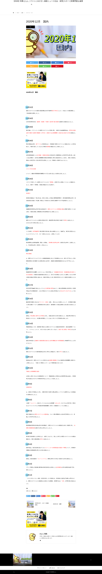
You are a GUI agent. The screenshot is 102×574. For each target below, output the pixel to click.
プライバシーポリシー (41, 567)
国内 (30, 26)
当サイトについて (61, 567)
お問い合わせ (52, 567)
